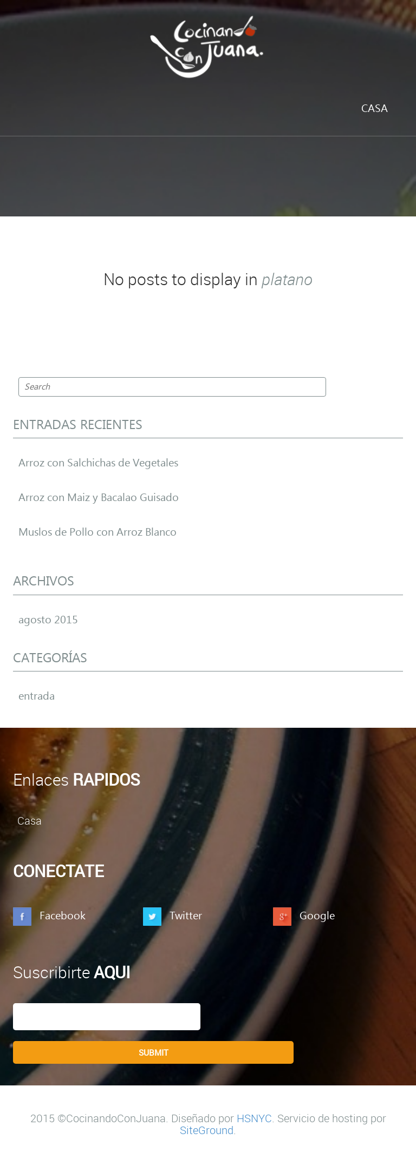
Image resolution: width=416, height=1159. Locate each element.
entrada (36, 696)
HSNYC (254, 1118)
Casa (374, 108)
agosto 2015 (48, 620)
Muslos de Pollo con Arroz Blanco (97, 532)
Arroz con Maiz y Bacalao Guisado (98, 498)
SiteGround (206, 1130)
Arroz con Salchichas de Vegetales (98, 463)
